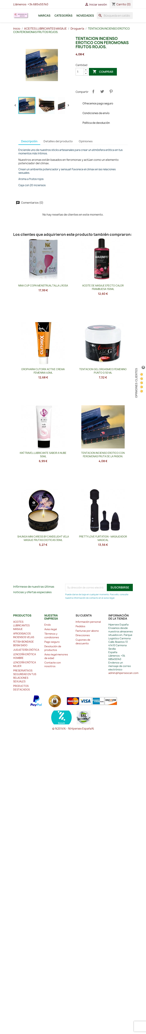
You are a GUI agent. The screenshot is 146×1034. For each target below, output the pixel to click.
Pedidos (80, 626)
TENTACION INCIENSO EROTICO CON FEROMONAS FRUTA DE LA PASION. (103, 454)
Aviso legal (50, 629)
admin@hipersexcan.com (123, 673)
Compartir (93, 91)
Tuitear (102, 91)
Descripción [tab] (29, 141)
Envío (47, 624)
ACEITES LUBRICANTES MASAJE (21, 625)
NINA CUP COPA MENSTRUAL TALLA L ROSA (43, 285)
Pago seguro (52, 641)
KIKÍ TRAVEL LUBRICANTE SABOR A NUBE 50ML (43, 454)
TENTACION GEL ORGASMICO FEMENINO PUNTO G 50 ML (103, 371)
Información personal (88, 621)
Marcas (44, 15)
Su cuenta (84, 615)
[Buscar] (115, 15)
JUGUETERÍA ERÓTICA (26, 649)
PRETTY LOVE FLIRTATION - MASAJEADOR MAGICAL (103, 538)
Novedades (85, 15)
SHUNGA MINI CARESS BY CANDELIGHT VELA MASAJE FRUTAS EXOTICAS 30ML (43, 538)
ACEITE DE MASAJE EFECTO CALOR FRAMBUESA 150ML (103, 287)
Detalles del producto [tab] (58, 141)
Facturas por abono (87, 630)
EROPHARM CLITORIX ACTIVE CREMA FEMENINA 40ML (43, 371)
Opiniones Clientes (136, 383)
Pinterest (111, 91)
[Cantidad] (80, 72)
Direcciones (83, 635)
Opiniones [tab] (86, 141)
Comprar (103, 71)
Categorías (63, 15)
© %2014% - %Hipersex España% (73, 728)
